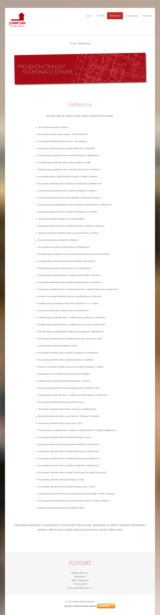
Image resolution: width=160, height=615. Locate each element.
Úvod (73, 43)
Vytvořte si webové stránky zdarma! (80, 606)
